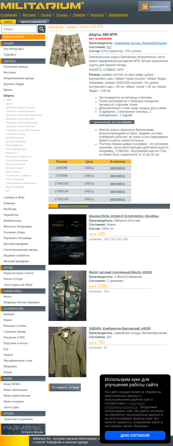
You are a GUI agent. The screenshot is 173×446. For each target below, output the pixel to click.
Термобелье (11, 215)
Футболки (10, 209)
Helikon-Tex (11, 153)
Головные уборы (14, 232)
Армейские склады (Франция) (20, 118)
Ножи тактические (16, 390)
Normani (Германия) (15, 164)
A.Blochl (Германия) (15, 134)
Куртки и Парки (14, 84)
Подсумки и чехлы (16, 343)
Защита (8, 354)
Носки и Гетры (13, 279)
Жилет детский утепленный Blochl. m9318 (120, 272)
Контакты (97, 15)
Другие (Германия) (15, 187)
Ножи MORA (12, 384)
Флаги (8, 296)
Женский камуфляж (16, 261)
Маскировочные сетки (18, 360)
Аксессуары (11, 407)
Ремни (8, 320)
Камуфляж (55, 26)
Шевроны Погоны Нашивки (22, 302)
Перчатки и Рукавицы (18, 238)
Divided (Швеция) (14, 145)
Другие (9, 103)
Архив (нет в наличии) (18, 419)
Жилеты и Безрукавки (18, 226)
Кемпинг (9, 314)
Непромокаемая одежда (19, 78)
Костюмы (10, 72)
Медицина (10, 366)
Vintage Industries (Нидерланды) (21, 183)
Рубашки (9, 203)
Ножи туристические (17, 395)
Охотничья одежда (16, 66)
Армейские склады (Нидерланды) (22, 122)
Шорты (72, 26)
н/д (7, 190)
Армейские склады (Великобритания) (140, 43)
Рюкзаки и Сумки (15, 326)
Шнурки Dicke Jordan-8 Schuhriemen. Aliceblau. (124, 216)
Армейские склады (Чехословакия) (23, 130)
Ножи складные (14, 401)
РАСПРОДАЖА (14, 49)
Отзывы (62, 15)
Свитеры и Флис (14, 197)
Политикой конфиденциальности (125, 405)
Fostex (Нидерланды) (16, 149)
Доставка (29, 15)
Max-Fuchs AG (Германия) (18, 156)
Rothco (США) (13, 171)
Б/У (109, 47)
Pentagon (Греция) (14, 168)
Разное (8, 372)
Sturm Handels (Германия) (18, 175)
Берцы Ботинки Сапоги (19, 273)
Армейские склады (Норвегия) (20, 126)
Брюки (8, 90)
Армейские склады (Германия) (20, 111)
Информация (118, 15)
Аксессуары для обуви (18, 284)
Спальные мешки (15, 331)
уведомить (117, 168)
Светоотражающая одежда (21, 249)
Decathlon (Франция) (16, 141)
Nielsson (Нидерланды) (17, 160)
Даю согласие (135, 435)
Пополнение (13, 37)
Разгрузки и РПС (14, 337)
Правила (79, 15)
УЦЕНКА (10, 54)
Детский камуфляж (16, 244)
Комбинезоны (12, 220)
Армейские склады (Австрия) (20, 107)
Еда (6, 349)
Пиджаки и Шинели (16, 255)
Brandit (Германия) (15, 137)
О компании (9, 15)
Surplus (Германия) (15, 179)
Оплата (46, 15)
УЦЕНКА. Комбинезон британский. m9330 (120, 328)
